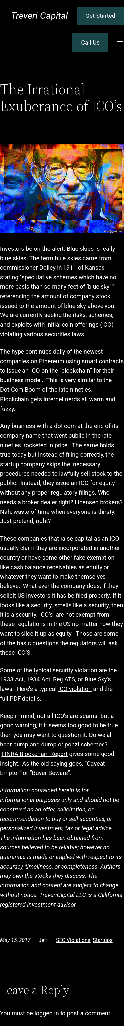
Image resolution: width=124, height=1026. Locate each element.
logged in (46, 1013)
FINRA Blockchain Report (34, 753)
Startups (103, 940)
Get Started (100, 15)
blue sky (98, 286)
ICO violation (74, 688)
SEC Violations (73, 940)
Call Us (90, 42)
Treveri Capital (39, 15)
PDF (15, 698)
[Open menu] (120, 43)
